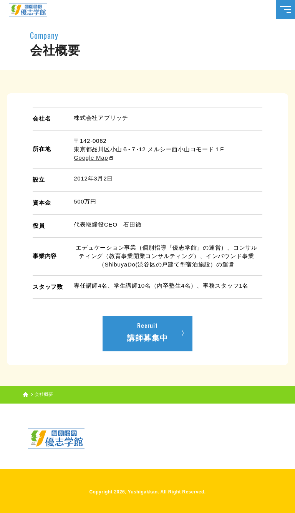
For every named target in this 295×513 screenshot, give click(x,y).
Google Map (91, 157)
